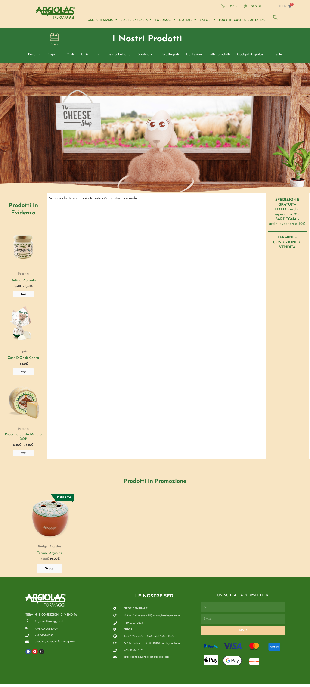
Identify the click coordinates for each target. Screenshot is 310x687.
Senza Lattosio (118, 55)
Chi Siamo (107, 20)
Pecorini (34, 55)
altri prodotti (220, 55)
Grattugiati (170, 55)
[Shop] (54, 37)
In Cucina (237, 20)
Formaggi (165, 20)
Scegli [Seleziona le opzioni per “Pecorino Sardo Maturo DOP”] (23, 455)
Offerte (276, 55)
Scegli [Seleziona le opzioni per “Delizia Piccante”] (23, 295)
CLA (84, 55)
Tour (223, 20)
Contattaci (257, 20)
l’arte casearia (136, 20)
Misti (70, 55)
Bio (97, 55)
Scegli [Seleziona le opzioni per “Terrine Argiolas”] (49, 571)
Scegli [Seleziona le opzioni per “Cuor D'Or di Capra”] (23, 373)
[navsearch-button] (275, 17)
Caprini (53, 55)
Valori (208, 20)
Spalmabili (146, 55)
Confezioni (194, 55)
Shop (54, 45)
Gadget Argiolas (250, 55)
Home (90, 20)
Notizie (188, 20)
